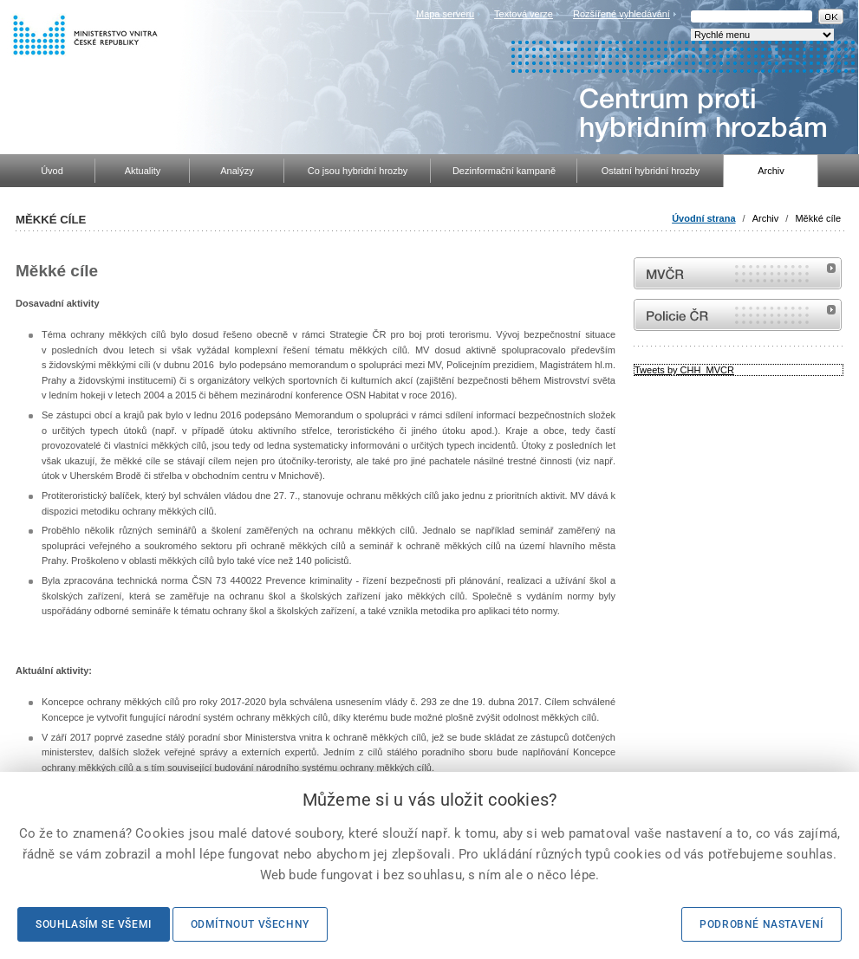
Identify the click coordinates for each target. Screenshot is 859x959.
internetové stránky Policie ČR (738, 315)
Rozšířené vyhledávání (621, 14)
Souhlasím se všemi (94, 924)
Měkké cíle (818, 218)
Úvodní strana (703, 218)
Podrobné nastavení (761, 924)
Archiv (765, 218)
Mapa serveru (445, 14)
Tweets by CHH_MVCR (684, 370)
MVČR (738, 273)
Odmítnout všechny (250, 924)
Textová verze (523, 14)
